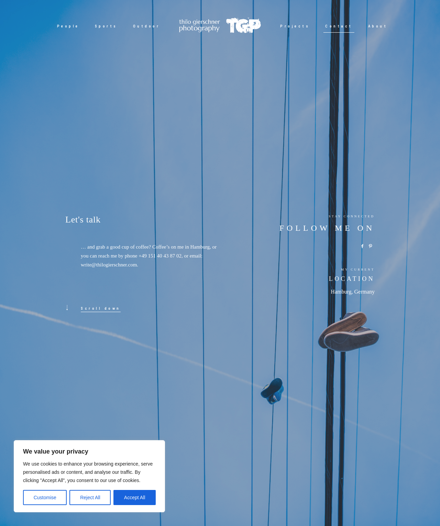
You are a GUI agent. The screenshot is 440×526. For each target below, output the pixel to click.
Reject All (90, 497)
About (378, 26)
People (68, 26)
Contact (339, 26)
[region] (89, 476)
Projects (295, 26)
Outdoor (146, 26)
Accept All (134, 497)
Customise (45, 497)
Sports (106, 26)
